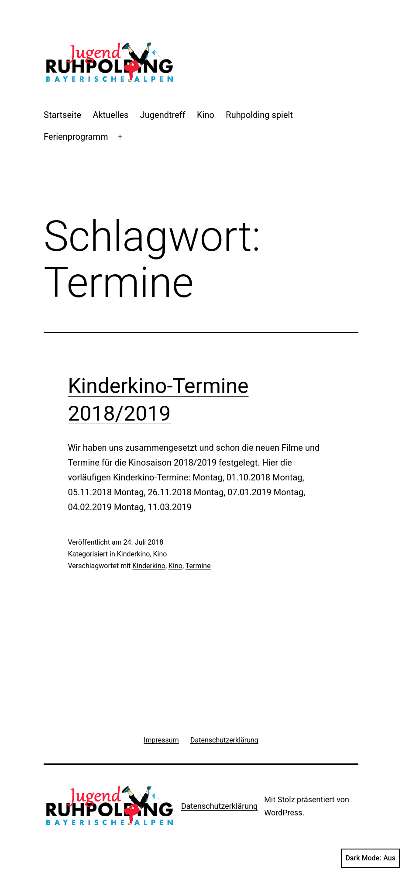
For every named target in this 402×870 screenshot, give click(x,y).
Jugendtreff (163, 115)
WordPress (283, 812)
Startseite (62, 115)
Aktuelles (110, 115)
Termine (198, 566)
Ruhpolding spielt (259, 115)
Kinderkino (133, 554)
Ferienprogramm (76, 136)
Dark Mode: (370, 858)
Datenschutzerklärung (219, 806)
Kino (205, 115)
